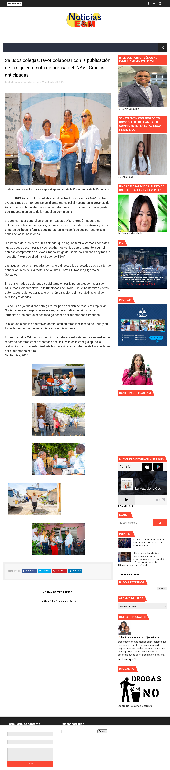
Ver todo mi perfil (127, 659)
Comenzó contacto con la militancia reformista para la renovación (148, 542)
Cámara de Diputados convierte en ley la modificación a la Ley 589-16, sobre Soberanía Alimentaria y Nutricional (141, 559)
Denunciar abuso (128, 574)
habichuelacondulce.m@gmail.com (140, 637)
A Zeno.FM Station (126, 506)
